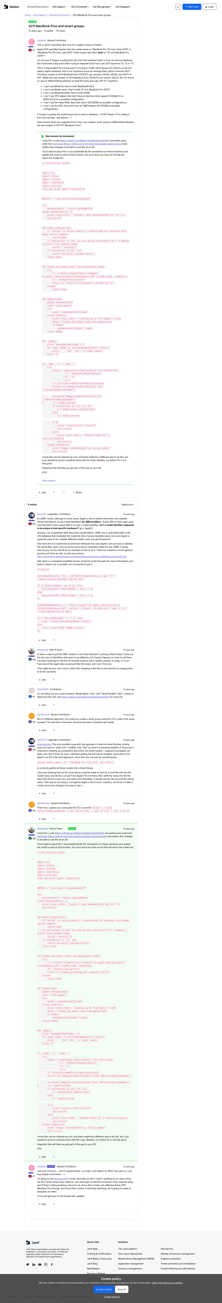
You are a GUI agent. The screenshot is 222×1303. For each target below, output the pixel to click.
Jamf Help (92, 1248)
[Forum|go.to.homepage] (11, 7)
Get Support (60, 6)
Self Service (167, 1248)
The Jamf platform (127, 1248)
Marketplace (93, 1268)
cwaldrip (41, 40)
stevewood (42, 649)
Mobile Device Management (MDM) (136, 1258)
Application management (131, 1263)
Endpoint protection (171, 1258)
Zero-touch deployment (130, 1253)
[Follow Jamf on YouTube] (39, 1264)
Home (28, 15)
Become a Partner (96, 1273)
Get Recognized (102, 6)
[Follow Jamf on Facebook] (51, 1264)
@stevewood (60, 1178)
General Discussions (38, 6)
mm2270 (41, 514)
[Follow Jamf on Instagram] (45, 1264)
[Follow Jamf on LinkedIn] (33, 1264)
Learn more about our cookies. (167, 1282)
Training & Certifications (99, 1253)
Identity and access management (178, 1253)
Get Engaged (124, 6)
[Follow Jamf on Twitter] (27, 1264)
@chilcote (58, 143)
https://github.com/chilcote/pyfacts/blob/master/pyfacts (93, 143)
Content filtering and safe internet (178, 1268)
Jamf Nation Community (99, 1258)
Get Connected (80, 6)
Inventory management (130, 1268)
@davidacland (44, 744)
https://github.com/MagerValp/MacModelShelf (84, 140)
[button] (192, 7)
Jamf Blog (92, 1263)
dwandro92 (43, 689)
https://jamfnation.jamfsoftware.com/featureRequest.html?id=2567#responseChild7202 (81, 556)
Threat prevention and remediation (178, 1263)
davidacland (43, 714)
